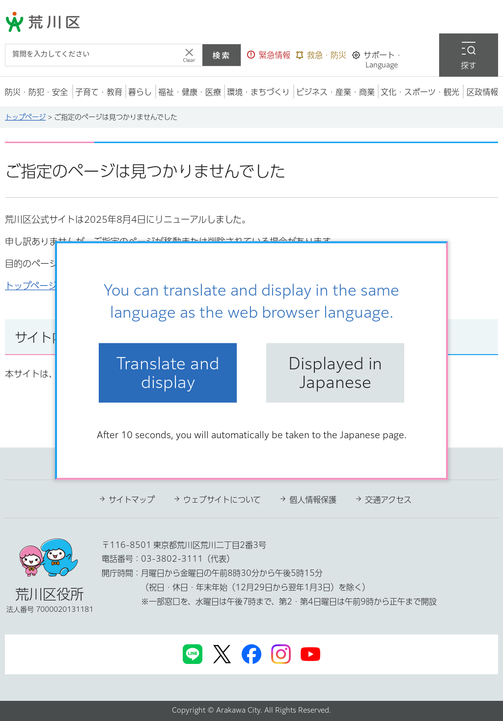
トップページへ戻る (44, 285)
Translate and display (168, 373)
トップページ (25, 117)
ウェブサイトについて (222, 500)
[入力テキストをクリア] (189, 55)
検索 (221, 55)
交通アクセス (388, 500)
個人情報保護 (312, 500)
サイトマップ (132, 500)
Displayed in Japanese (335, 373)
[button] (269, 55)
